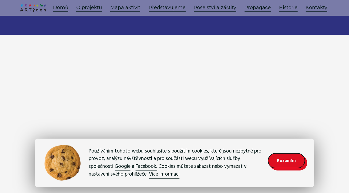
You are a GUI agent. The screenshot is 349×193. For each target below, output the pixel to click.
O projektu (89, 7)
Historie (288, 7)
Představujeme (167, 7)
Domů (60, 7)
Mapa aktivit (125, 7)
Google (122, 166)
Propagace (258, 7)
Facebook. (146, 166)
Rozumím (286, 161)
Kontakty (316, 7)
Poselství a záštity (215, 7)
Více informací (164, 174)
